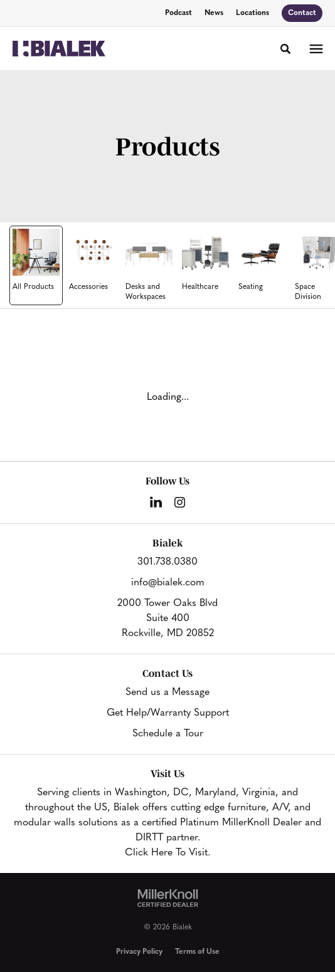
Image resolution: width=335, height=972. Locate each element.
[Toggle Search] (285, 49)
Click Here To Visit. (167, 853)
